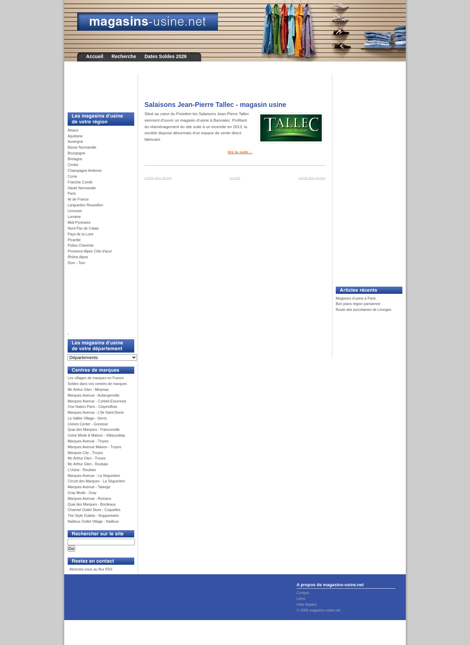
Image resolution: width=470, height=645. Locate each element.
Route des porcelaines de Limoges (363, 309)
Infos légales (306, 604)
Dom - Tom (76, 263)
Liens (300, 598)
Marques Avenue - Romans (89, 498)
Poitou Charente (81, 245)
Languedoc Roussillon (85, 205)
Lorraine (74, 217)
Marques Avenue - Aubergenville (94, 395)
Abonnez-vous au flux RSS (90, 569)
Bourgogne (76, 153)
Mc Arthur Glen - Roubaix (88, 464)
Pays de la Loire (81, 234)
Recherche (124, 56)
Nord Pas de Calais (83, 228)
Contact (302, 593)
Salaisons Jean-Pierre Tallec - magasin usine (215, 104)
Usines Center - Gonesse (88, 424)
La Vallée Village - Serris (87, 418)
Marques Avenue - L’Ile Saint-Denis (96, 412)
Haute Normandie (82, 188)
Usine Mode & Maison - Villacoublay (96, 435)
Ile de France (78, 199)
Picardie (74, 240)
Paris (72, 193)
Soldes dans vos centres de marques (97, 384)
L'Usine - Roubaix (82, 470)
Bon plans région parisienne (358, 304)
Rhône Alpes (78, 257)
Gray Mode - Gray (82, 493)
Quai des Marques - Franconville (94, 429)
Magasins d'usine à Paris (356, 298)
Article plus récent (157, 178)
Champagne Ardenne (85, 170)
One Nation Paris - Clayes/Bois (92, 406)
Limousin (75, 211)
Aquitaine (75, 136)
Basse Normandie (82, 147)
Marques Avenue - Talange (89, 487)
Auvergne (75, 141)
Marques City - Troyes (85, 453)
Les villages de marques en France (96, 378)
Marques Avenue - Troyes (88, 441)
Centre (73, 165)
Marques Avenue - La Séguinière (94, 476)
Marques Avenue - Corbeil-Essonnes (97, 401)
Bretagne (75, 159)
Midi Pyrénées (79, 222)
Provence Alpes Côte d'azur (90, 251)
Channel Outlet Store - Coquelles (94, 510)
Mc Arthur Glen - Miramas (88, 389)
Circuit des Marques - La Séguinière (96, 481)
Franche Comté (80, 182)
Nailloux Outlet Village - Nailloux (93, 521)
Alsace (73, 130)
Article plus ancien (312, 178)
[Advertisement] (98, 89)
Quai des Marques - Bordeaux (92, 504)
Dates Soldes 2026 (165, 56)
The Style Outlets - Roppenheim (93, 515)
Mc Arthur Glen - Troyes (87, 458)
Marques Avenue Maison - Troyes (94, 447)
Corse (72, 176)
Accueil (94, 56)
